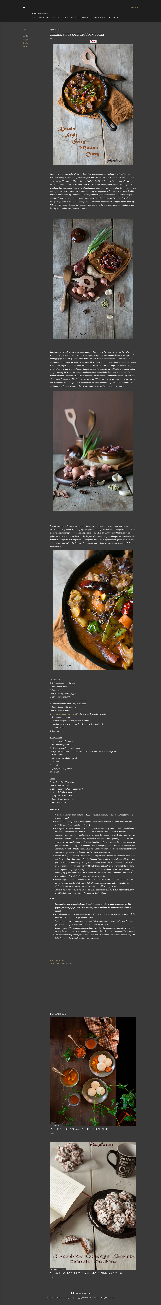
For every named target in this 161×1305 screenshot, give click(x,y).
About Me (44, 18)
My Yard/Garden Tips (101, 18)
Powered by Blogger (80, 1293)
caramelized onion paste (66, 714)
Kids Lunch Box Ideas (61, 18)
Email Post (60, 960)
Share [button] (25, 30)
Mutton (26, 46)
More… (116, 18)
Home (35, 18)
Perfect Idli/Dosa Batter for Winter (80, 1129)
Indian (25, 40)
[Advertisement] (93, 989)
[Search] (134, 8)
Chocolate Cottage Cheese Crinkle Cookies (86, 1273)
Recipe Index (81, 18)
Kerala (25, 43)
